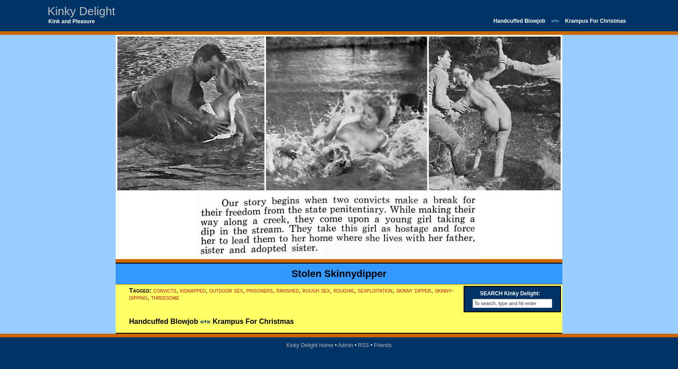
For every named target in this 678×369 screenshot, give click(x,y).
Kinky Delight (81, 11)
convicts (164, 290)
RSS (363, 345)
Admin (345, 345)
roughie (343, 290)
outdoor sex (226, 290)
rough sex (316, 290)
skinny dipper (413, 290)
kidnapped (193, 290)
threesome (165, 297)
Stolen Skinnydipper (339, 273)
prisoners (260, 290)
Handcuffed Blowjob (519, 21)
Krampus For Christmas (595, 21)
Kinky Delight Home (309, 345)
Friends (383, 345)
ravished (287, 290)
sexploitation (375, 290)
